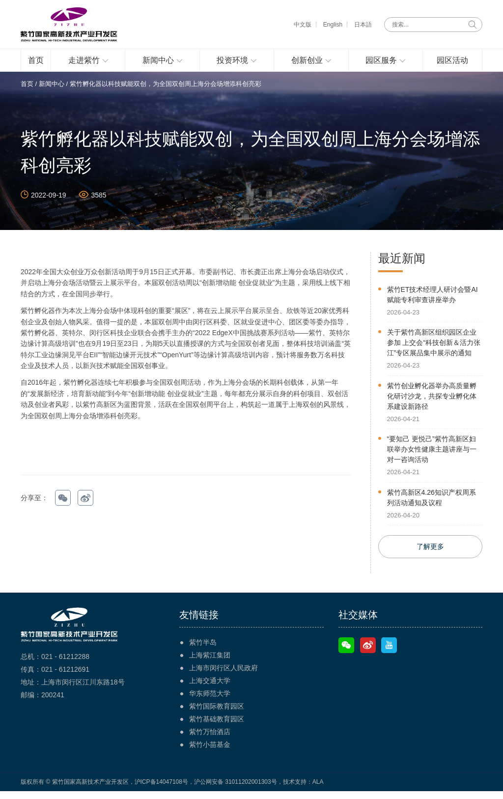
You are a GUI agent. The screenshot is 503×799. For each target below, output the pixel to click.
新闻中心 (51, 91)
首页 (27, 91)
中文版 (302, 24)
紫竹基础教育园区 (216, 727)
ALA (318, 789)
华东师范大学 (209, 701)
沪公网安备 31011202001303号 (235, 789)
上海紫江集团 (209, 663)
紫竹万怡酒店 (209, 739)
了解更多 (430, 554)
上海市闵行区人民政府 (223, 676)
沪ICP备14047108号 (161, 789)
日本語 (363, 24)
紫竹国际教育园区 (216, 714)
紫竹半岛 (203, 650)
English (332, 24)
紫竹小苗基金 (209, 752)
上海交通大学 (209, 688)
